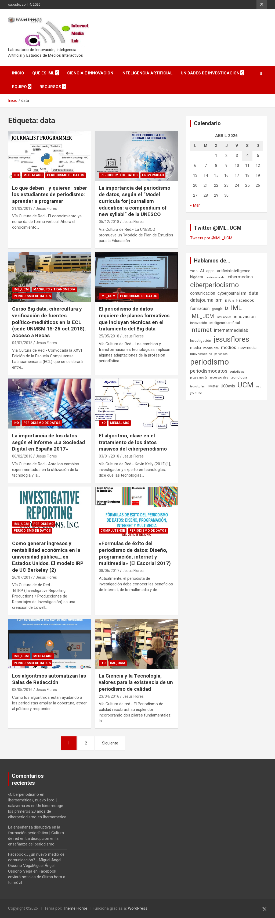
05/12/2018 (109, 221)
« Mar (195, 205)
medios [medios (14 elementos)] (228, 347)
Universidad (153, 175)
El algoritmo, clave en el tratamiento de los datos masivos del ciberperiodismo (133, 442)
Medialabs (32, 175)
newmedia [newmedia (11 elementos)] (247, 347)
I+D (16, 175)
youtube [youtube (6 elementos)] (196, 393)
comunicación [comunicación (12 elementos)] (202, 293)
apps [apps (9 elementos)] (210, 271)
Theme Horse (75, 908)
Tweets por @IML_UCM (211, 238)
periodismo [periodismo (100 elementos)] (209, 361)
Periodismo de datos (65, 175)
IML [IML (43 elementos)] (236, 308)
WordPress (137, 908)
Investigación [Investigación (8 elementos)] (200, 341)
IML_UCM (21, 289)
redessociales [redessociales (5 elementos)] (219, 377)
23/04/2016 (109, 696)
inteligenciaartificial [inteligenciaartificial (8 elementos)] (224, 323)
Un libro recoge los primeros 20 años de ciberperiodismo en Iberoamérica (37, 811)
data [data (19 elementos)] (253, 293)
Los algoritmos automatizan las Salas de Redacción (49, 679)
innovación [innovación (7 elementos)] (198, 323)
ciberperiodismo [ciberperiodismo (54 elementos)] (214, 285)
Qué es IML (43, 73)
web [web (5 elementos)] (258, 386)
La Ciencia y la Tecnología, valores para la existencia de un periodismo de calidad (136, 682)
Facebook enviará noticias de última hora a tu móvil (36, 877)
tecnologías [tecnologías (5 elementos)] (197, 386)
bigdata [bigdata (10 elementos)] (196, 277)
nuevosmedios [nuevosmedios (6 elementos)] (201, 354)
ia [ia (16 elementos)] (227, 308)
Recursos (50, 86)
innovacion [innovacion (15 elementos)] (245, 316)
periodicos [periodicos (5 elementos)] (220, 354)
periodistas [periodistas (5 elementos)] (237, 371)
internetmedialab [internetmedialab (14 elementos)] (231, 330)
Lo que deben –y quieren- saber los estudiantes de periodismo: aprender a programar (49, 194)
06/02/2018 (22, 456)
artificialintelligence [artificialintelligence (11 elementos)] (233, 270)
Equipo (19, 86)
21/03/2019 (22, 208)
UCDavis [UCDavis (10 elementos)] (228, 386)
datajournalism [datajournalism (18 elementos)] (206, 300)
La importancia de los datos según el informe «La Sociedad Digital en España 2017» (48, 442)
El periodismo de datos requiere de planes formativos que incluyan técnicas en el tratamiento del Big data (134, 319)
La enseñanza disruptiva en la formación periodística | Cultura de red (36, 833)
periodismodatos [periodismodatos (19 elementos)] (208, 371)
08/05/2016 (22, 689)
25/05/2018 (109, 336)
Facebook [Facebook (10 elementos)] (245, 300)
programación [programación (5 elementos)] (199, 377)
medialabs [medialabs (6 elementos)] (211, 348)
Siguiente (110, 743)
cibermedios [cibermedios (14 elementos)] (240, 276)
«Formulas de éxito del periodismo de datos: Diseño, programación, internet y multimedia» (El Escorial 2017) (135, 553)
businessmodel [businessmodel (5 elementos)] (215, 277)
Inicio (18, 73)
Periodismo (43, 524)
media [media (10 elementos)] (195, 347)
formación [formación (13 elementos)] (199, 308)
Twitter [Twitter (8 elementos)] (212, 386)
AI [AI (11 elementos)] (202, 270)
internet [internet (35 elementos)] (201, 329)
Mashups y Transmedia (54, 289)
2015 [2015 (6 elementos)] (194, 271)
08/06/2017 (109, 570)
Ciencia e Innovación (90, 73)
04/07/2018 (22, 343)
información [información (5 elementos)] (223, 317)
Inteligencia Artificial (147, 73)
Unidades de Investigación (210, 73)
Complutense (112, 530)
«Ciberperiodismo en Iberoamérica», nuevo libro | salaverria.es (32, 800)
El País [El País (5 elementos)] (229, 301)
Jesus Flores (46, 208)
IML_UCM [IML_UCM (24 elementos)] (202, 316)
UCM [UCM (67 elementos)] (245, 385)
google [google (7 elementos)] (217, 309)
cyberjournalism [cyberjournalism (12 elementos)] (232, 293)
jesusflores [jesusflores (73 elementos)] (231, 339)
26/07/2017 (22, 577)
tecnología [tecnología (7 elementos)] (239, 377)
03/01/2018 (109, 456)
